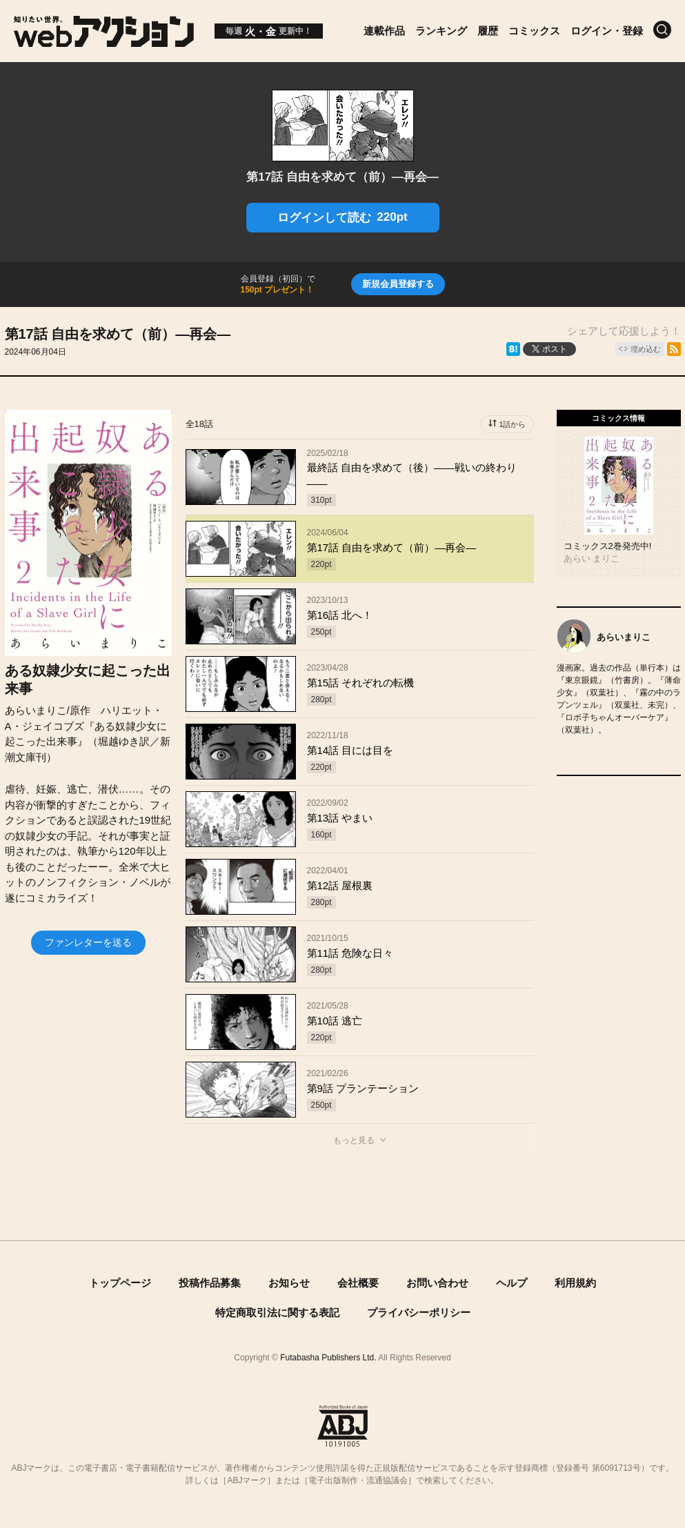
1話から (512, 424)
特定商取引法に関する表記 (277, 1312)
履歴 (487, 31)
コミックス (534, 31)
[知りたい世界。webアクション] (104, 41)
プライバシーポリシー (418, 1312)
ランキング (441, 31)
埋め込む (646, 349)
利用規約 (575, 1283)
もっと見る (354, 1140)
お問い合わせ (437, 1283)
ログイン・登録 (606, 31)
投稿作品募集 (210, 1283)
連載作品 (384, 31)
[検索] (662, 30)
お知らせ (289, 1283)
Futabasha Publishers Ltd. (328, 1357)
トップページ (120, 1283)
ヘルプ (511, 1283)
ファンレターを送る (88, 942)
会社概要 (358, 1283)
